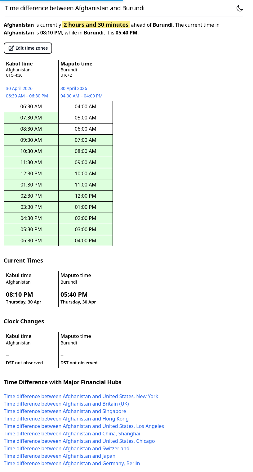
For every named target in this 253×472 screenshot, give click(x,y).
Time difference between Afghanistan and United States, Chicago (79, 441)
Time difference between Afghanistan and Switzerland (67, 448)
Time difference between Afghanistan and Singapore (65, 411)
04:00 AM (70, 96)
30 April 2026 (19, 88)
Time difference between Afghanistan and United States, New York (81, 396)
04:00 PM (93, 96)
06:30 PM (39, 96)
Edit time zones (28, 48)
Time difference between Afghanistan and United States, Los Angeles (84, 426)
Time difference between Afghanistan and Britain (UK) (66, 403)
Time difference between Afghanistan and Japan (59, 455)
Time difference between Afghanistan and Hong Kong (66, 418)
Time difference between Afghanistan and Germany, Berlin (72, 463)
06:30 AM (16, 96)
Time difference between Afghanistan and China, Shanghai (72, 433)
